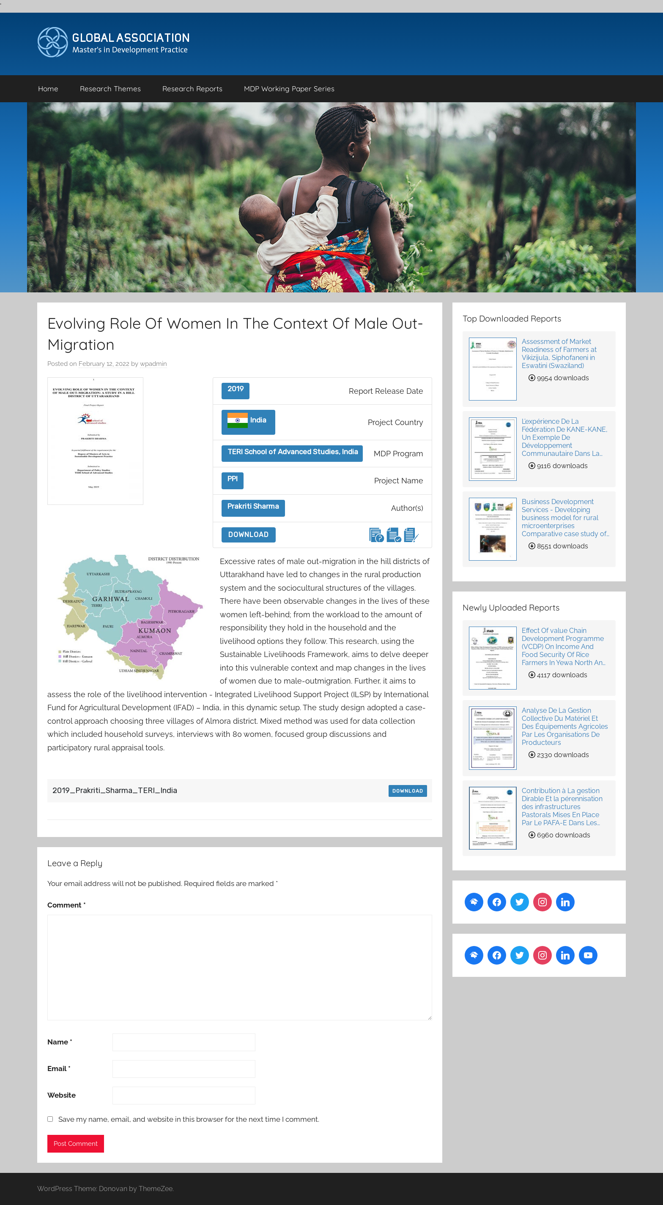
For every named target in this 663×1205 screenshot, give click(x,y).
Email (59, 1068)
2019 (235, 389)
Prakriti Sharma (253, 506)
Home (48, 88)
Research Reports (192, 88)
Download (248, 535)
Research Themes (110, 88)
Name (59, 1042)
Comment (66, 905)
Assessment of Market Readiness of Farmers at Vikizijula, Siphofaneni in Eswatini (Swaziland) (559, 354)
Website (61, 1095)
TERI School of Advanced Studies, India (292, 451)
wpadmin (153, 364)
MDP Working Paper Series (289, 88)
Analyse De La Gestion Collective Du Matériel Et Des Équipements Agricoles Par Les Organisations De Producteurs (565, 726)
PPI (232, 479)
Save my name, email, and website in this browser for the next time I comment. (188, 1119)
